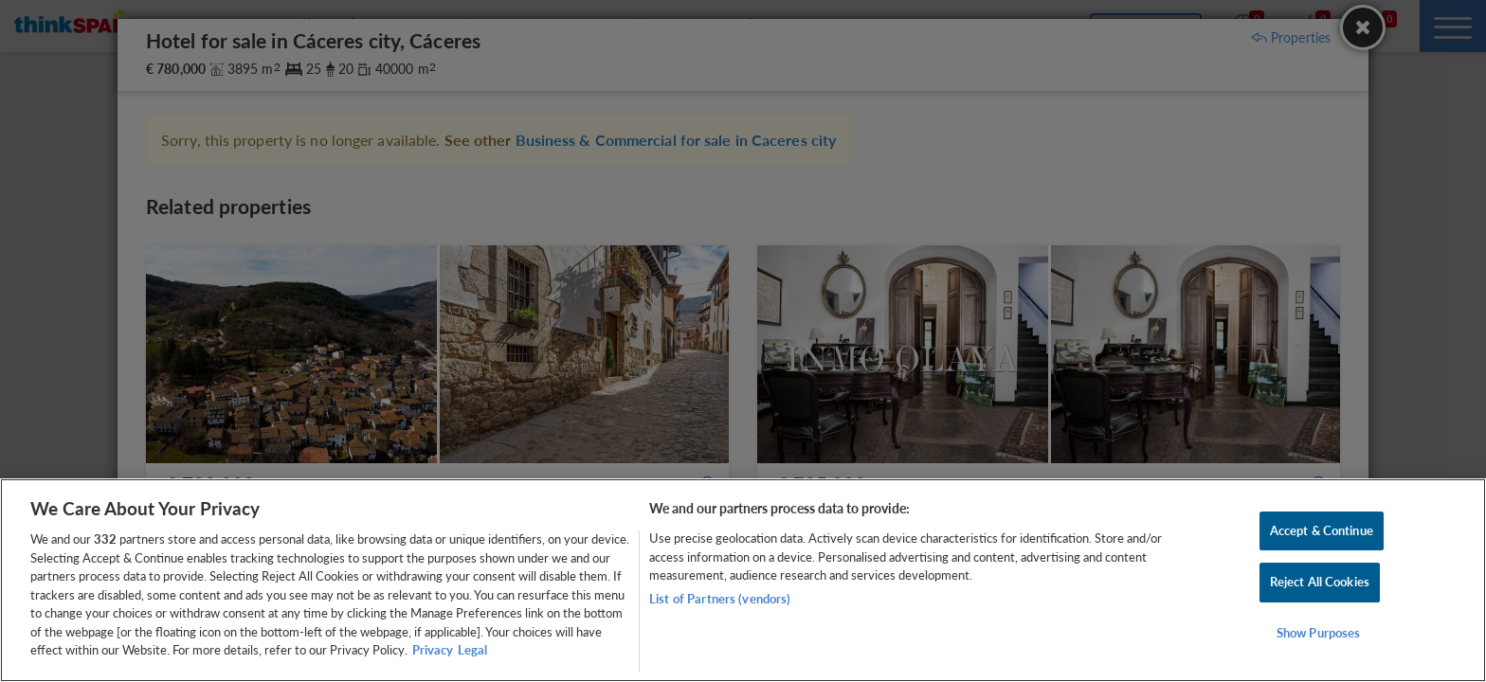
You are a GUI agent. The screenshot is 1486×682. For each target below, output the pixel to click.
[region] (743, 580)
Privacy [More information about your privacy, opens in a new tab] (432, 649)
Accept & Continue (1321, 530)
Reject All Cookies (1319, 581)
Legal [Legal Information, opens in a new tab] (472, 649)
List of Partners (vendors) (719, 598)
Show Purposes (1319, 632)
